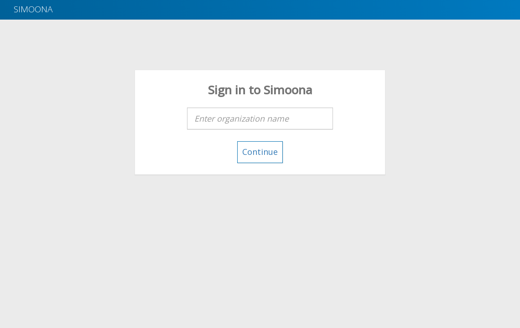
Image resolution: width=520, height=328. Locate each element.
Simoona (33, 9)
